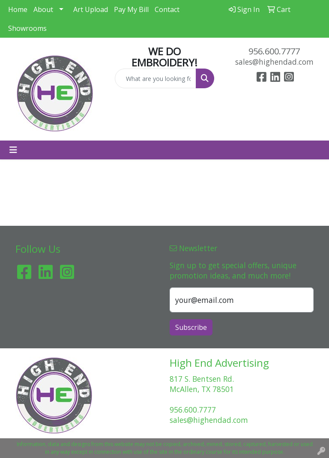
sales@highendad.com (274, 62)
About (43, 9)
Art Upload (90, 9)
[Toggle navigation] (13, 150)
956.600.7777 (274, 51)
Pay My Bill (131, 9)
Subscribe (191, 327)
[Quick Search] (155, 78)
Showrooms (27, 28)
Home (17, 9)
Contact (167, 9)
